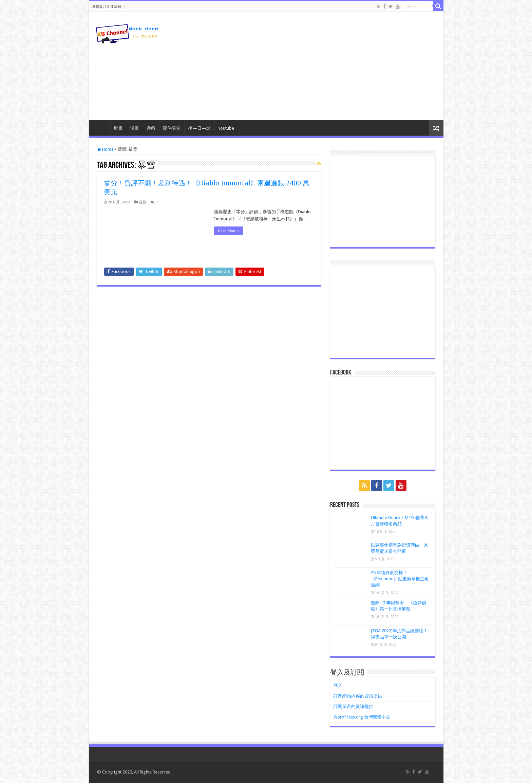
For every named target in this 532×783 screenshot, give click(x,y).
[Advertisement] (314, 65)
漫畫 (134, 128)
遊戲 (151, 128)
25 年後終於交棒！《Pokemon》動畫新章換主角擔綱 (400, 578)
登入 (338, 685)
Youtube (226, 128)
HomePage (101, 127)
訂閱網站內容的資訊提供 (358, 695)
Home (105, 149)
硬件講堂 (171, 128)
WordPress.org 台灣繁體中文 (362, 717)
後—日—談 (199, 128)
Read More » (229, 231)
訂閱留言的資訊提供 (353, 706)
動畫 (118, 128)
